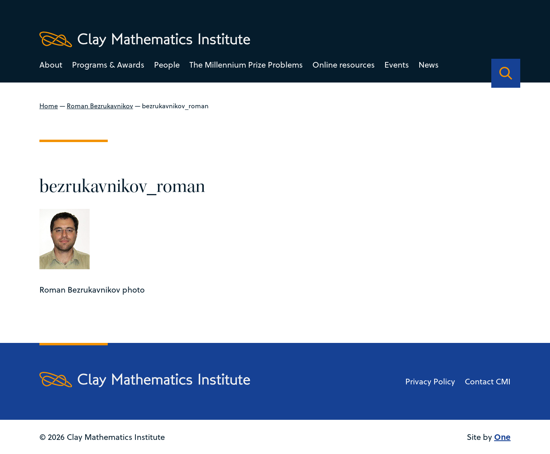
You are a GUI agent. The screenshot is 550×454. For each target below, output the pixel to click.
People (167, 64)
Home (48, 105)
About (50, 64)
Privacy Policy (430, 381)
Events (396, 64)
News (429, 64)
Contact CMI (488, 381)
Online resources (343, 64)
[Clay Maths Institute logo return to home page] (144, 39)
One (502, 436)
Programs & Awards (108, 64)
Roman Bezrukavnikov (100, 105)
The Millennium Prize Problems (246, 64)
